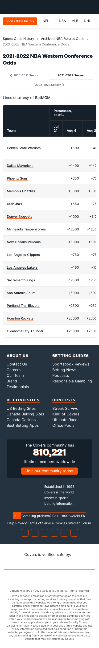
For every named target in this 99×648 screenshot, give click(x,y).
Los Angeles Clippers (23, 255)
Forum (86, 523)
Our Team (15, 375)
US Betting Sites (21, 408)
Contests (63, 399)
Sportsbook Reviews (70, 364)
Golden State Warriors (24, 148)
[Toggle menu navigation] (93, 7)
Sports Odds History (18, 39)
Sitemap (74, 523)
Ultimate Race (64, 419)
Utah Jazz (15, 204)
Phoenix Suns (17, 178)
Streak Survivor (66, 408)
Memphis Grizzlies (21, 191)
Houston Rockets (20, 318)
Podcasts (60, 375)
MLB (74, 21)
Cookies (61, 523)
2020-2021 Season (24, 75)
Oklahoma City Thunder (25, 331)
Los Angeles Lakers (22, 267)
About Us (18, 355)
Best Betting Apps (23, 425)
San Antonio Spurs (21, 293)
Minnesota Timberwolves (26, 229)
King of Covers (65, 414)
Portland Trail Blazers (23, 305)
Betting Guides (70, 355)
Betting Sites (23, 399)
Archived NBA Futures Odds (62, 39)
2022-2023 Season (49, 84)
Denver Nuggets (19, 216)
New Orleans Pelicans (24, 242)
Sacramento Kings (21, 280)
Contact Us (17, 364)
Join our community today (49, 470)
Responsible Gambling (72, 381)
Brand (12, 381)
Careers (14, 369)
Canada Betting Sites (25, 414)
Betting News (64, 369)
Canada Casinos (21, 419)
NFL (48, 21)
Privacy (21, 523)
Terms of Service (41, 523)
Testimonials (18, 386)
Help (10, 523)
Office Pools (63, 425)
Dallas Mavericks (20, 166)
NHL (87, 21)
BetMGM (42, 97)
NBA (62, 21)
